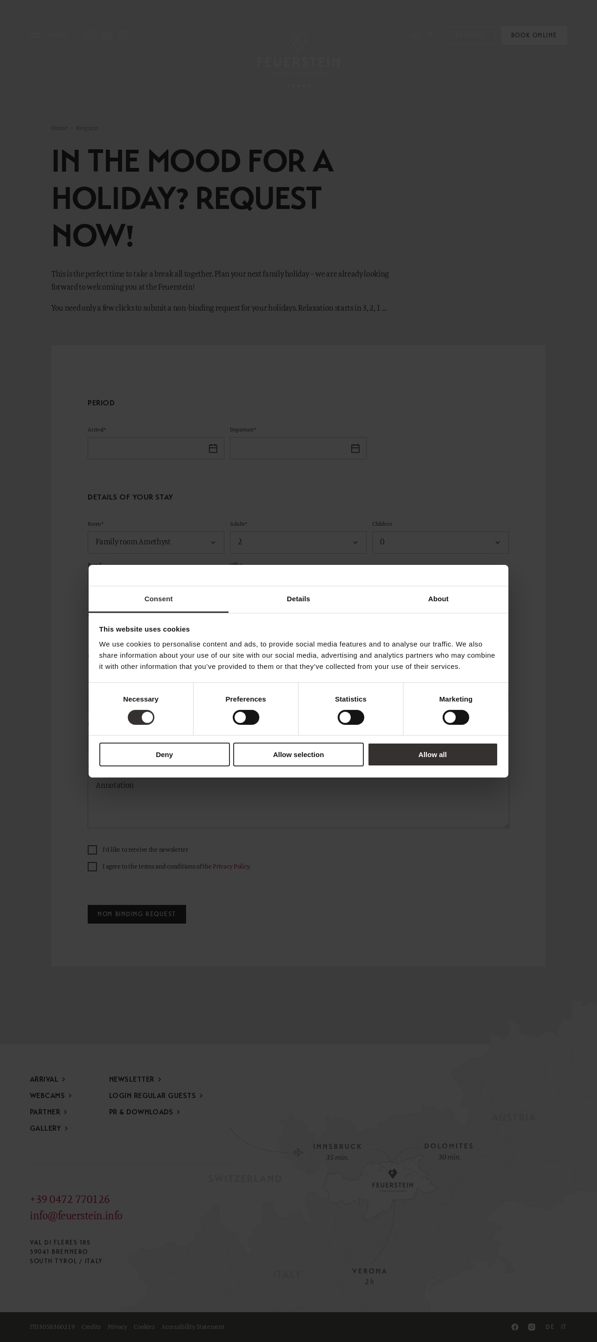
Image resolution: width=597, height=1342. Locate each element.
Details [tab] (298, 598)
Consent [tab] (159, 598)
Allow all (432, 754)
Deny (164, 754)
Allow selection (298, 754)
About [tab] (438, 598)
